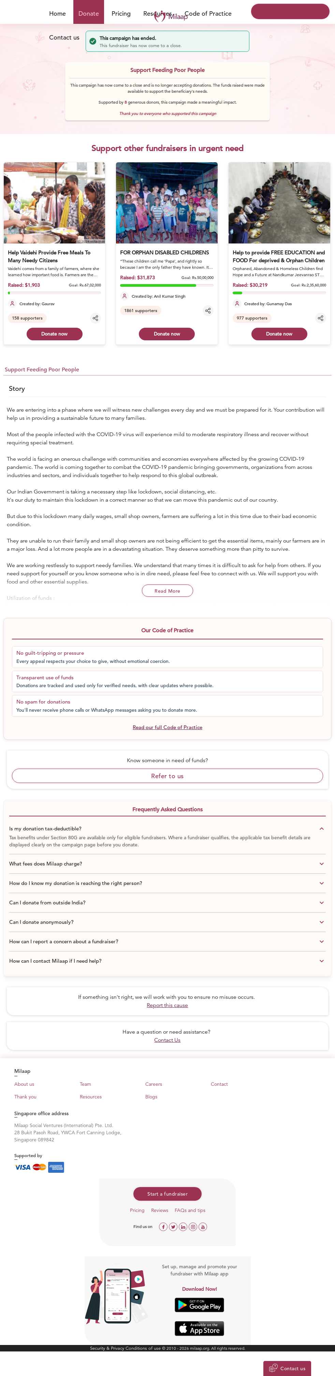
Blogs (151, 1097)
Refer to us (167, 776)
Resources (91, 1097)
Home (57, 13)
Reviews (159, 1210)
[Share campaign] (95, 318)
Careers (153, 1084)
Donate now (54, 334)
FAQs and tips (190, 1210)
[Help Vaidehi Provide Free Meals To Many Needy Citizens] (54, 202)
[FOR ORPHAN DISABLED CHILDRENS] (167, 202)
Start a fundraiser (167, 1194)
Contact (219, 1084)
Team (85, 1084)
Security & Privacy (108, 1348)
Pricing (121, 13)
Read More (167, 591)
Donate (88, 13)
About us (24, 1084)
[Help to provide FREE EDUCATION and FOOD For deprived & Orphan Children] (279, 202)
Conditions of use (144, 1348)
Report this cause (167, 1005)
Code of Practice (208, 13)
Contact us (64, 37)
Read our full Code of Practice (167, 727)
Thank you (25, 1097)
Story (17, 388)
